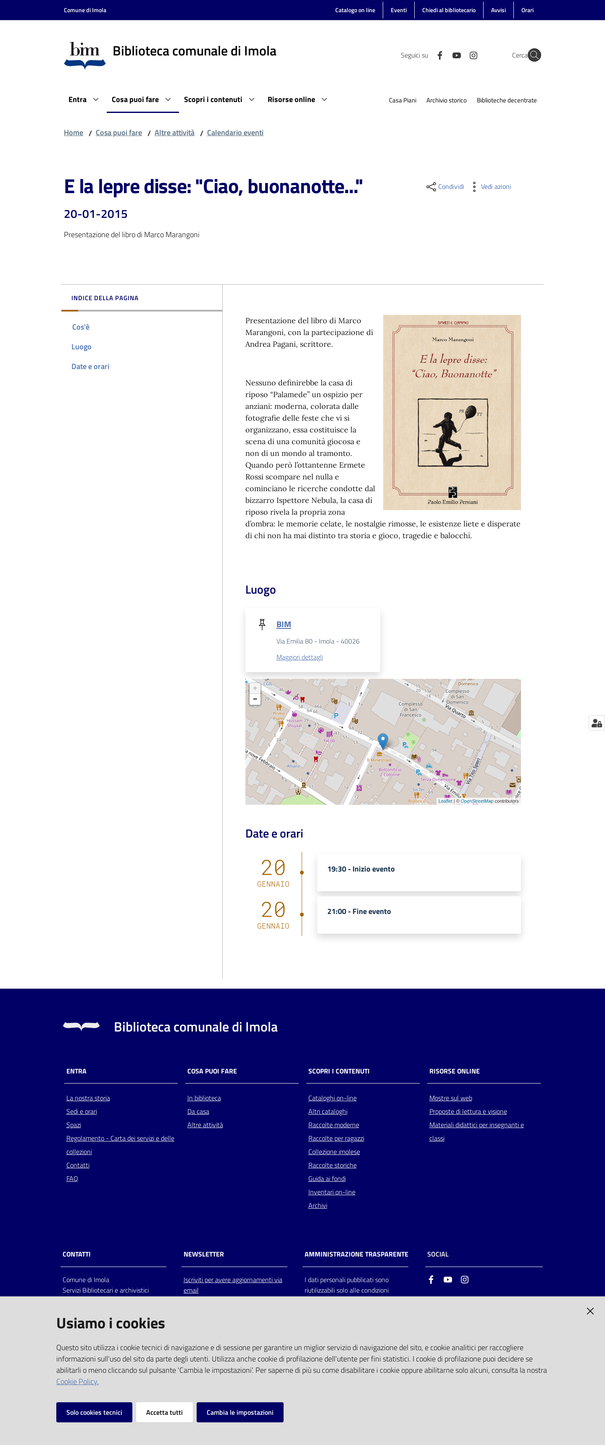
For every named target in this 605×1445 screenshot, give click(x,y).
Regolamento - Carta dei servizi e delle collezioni (120, 1145)
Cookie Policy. (77, 1381)
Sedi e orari (81, 1112)
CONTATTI (77, 1254)
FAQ (72, 1179)
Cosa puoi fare (119, 132)
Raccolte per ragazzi (336, 1139)
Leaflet (445, 801)
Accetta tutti (164, 1412)
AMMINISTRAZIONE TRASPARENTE (356, 1254)
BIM (283, 624)
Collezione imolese (334, 1152)
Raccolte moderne (333, 1125)
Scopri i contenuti (339, 1071)
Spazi (73, 1125)
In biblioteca (204, 1099)
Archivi (317, 1206)
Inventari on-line (331, 1193)
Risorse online (454, 1071)
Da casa (198, 1112)
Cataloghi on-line (332, 1099)
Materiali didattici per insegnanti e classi (476, 1132)
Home (73, 132)
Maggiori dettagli (299, 657)
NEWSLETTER (204, 1254)
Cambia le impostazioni (240, 1412)
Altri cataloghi (327, 1112)
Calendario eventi (235, 132)
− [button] (255, 700)
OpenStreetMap (477, 801)
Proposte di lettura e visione (468, 1112)
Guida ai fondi (327, 1179)
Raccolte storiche (332, 1166)
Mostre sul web (450, 1099)
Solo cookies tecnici (94, 1412)
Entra (76, 1071)
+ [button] (255, 689)
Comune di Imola (85, 9)
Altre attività (175, 132)
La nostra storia (88, 1099)
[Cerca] (531, 55)
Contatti (77, 1166)
